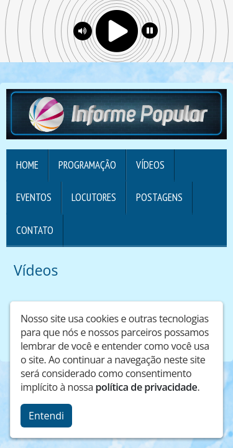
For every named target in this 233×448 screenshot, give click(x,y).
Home (27, 165)
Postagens (159, 197)
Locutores (93, 197)
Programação (87, 165)
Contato (34, 230)
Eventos (34, 197)
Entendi (46, 415)
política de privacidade (147, 387)
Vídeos (150, 165)
